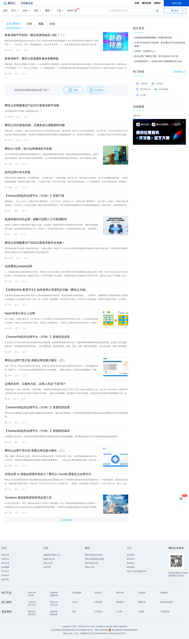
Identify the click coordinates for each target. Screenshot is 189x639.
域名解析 (164, 592)
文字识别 (98, 611)
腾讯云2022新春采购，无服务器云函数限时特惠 (35, 125)
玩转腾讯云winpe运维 (18, 266)
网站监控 (32, 614)
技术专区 (5, 579)
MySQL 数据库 (166, 602)
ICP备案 (157, 83)
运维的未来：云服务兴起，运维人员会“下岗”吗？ (35, 383)
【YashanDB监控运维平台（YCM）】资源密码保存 (37, 430)
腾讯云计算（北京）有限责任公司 (77, 633)
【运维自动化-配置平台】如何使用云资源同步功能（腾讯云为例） (46, 289)
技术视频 (5, 567)
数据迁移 (54, 614)
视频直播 (54, 595)
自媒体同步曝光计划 (51, 555)
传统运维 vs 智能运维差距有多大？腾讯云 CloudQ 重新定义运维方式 (48, 474)
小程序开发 (165, 611)
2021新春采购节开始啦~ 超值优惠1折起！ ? (23, 111)
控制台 (157, 3)
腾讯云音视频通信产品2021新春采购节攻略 (32, 105)
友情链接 (130, 567)
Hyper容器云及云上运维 (20, 313)
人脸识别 (32, 602)
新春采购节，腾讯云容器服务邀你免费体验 (32, 58)
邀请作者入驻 (49, 559)
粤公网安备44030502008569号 (125, 630)
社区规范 (130, 555)
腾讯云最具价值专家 (93, 555)
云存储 (31, 595)
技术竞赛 (47, 567)
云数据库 (142, 592)
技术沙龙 (5, 563)
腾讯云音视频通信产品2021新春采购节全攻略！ (35, 242)
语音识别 (54, 605)
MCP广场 (72, 10)
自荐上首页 (48, 563)
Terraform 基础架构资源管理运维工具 (28, 497)
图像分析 (142, 602)
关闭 (183, 122)
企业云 (75, 602)
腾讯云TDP (89, 567)
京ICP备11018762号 (117, 633)
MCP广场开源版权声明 (136, 571)
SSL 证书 (32, 605)
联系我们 (130, 563)
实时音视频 (161, 89)
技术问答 (5, 559)
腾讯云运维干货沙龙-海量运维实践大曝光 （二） (35, 450)
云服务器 (142, 83)
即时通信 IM (143, 89)
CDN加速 (98, 602)
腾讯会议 (54, 602)
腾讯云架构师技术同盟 (94, 559)
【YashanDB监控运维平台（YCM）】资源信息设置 (37, 336)
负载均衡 (54, 611)
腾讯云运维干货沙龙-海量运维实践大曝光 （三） (35, 360)
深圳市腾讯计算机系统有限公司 (64, 630)
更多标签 (180, 71)
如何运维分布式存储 (17, 172)
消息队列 (98, 592)
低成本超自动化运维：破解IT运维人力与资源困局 (36, 219)
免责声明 (130, 559)
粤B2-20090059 (102, 630)
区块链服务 (77, 592)
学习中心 (5, 571)
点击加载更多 (66, 520)
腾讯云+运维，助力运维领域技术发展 (28, 148)
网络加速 (120, 592)
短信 (74, 611)
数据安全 (32, 611)
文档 (137, 3)
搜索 (157, 10)
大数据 (141, 611)
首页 (5, 10)
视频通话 (120, 602)
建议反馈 (146, 3)
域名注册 (32, 592)
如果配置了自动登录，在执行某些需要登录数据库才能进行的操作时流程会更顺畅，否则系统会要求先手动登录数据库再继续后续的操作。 (62, 436)
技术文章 (5, 555)
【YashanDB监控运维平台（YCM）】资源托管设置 (37, 407)
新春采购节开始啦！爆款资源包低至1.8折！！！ (35, 35)
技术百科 (5, 575)
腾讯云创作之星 (91, 563)
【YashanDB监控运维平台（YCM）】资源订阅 (34, 195)
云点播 (141, 95)
